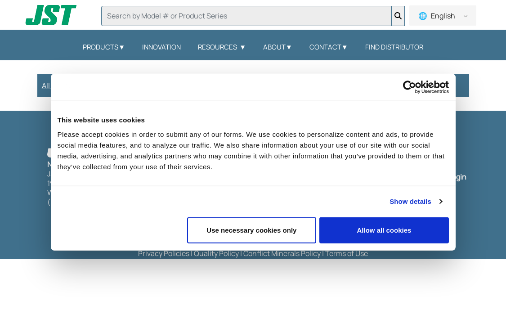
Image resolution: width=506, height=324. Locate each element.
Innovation (161, 47)
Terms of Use (346, 253)
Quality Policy (216, 253)
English (442, 16)
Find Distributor (394, 47)
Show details (410, 201)
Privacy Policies (163, 253)
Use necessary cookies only (251, 230)
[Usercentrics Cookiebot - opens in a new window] (409, 87)
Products (104, 47)
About (277, 47)
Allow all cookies (384, 230)
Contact (328, 47)
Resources (222, 47)
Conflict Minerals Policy (282, 253)
